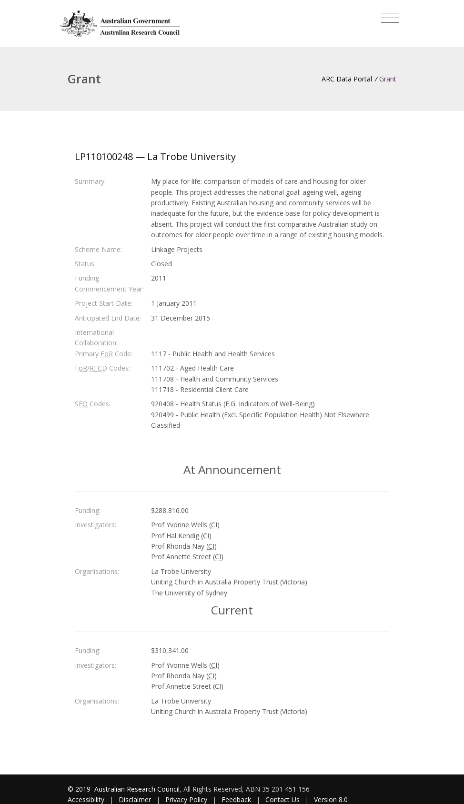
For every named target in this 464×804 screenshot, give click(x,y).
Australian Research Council (137, 789)
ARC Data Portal (347, 78)
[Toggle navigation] (389, 18)
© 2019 (80, 789)
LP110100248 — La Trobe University (155, 156)
